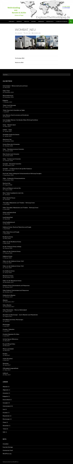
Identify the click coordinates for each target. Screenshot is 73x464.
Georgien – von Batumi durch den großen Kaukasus (17, 168)
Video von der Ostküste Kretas (12, 251)
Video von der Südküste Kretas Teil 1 (13, 266)
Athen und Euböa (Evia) (9, 212)
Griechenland (6, 406)
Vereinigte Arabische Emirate (11, 134)
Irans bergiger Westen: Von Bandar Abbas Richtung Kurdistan (20, 120)
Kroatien (5, 412)
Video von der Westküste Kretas (12, 280)
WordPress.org (7, 453)
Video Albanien (7, 305)
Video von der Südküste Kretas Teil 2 (13, 261)
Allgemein (5, 390)
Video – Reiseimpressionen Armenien (13, 149)
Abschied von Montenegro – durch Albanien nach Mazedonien (20, 314)
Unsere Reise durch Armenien (11, 144)
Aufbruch (5, 373)
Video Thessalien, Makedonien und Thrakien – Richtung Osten (20, 207)
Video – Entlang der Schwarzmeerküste (14, 178)
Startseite (11, 21)
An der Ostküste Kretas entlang (12, 246)
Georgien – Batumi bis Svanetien (12, 163)
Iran (4, 409)
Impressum (41, 21)
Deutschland (6, 399)
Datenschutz (49, 21)
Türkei (4, 429)
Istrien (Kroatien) (8, 358)
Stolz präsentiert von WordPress (10, 461)
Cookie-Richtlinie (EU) (61, 21)
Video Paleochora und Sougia (11, 232)
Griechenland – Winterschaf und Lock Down (15, 86)
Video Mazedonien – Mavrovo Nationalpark (15, 310)
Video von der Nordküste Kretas (12, 241)
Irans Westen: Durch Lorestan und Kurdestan (16, 115)
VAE (4, 432)
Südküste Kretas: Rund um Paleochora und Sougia (17, 227)
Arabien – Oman (7, 129)
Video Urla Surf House (9, 198)
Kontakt (33, 21)
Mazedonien (6, 416)
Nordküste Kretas (8, 237)
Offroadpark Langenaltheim (10, 368)
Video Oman (6, 90)
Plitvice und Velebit (8, 349)
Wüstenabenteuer (8, 95)
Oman (4, 422)
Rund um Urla (6, 183)
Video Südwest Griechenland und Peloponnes (16, 290)
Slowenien (6, 363)
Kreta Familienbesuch (9, 222)
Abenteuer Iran (7, 139)
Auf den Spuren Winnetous (10, 339)
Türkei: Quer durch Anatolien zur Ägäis (14, 110)
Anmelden (6, 444)
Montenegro (6, 324)
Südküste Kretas (7, 256)
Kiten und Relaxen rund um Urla (12, 188)
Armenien (5, 393)
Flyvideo (5, 353)
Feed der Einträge (8, 447)
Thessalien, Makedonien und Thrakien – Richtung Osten (19, 202)
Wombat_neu (37, 33)
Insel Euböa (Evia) (8, 217)
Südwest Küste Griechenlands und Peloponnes (16, 285)
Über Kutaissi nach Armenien (11, 154)
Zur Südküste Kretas (9, 271)
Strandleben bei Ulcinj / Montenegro (13, 319)
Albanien (5, 300)
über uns (26, 21)
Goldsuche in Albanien (9, 295)
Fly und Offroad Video (9, 344)
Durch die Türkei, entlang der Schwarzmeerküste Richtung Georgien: (22, 173)
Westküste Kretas (8, 276)
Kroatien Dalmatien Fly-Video (11, 334)
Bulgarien (5, 100)
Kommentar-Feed (8, 450)
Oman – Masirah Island (9, 125)
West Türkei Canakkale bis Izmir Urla (13, 193)
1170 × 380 (27, 33)
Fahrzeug (19, 21)
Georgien (5, 403)
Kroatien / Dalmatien (8, 329)
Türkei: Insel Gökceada (9, 105)
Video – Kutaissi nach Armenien (12, 159)
